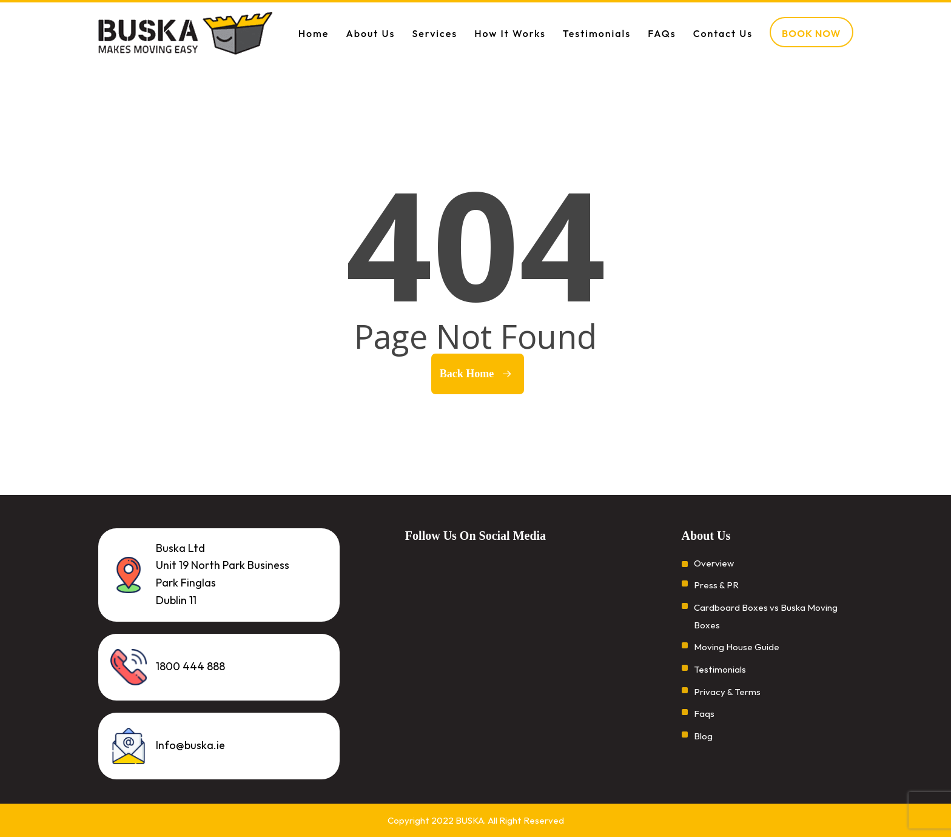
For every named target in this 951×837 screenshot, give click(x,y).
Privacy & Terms (727, 691)
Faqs (704, 714)
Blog (703, 736)
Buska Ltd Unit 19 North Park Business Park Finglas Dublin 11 (222, 573)
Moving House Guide (736, 646)
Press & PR (716, 585)
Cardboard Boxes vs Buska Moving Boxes (766, 616)
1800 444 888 (190, 666)
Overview (714, 562)
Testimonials (720, 669)
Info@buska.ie (190, 745)
